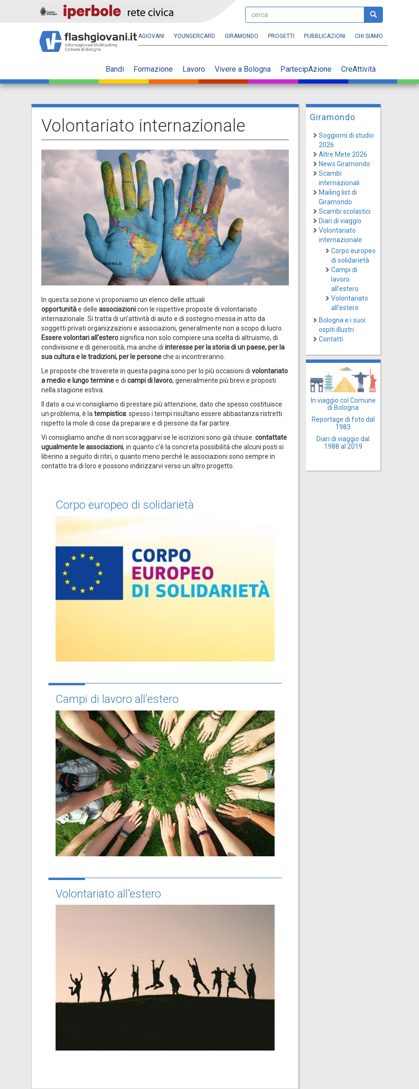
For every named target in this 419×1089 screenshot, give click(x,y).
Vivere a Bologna (243, 69)
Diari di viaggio (340, 221)
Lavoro (193, 69)
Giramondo (241, 36)
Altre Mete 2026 (343, 154)
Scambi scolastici (345, 211)
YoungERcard (194, 36)
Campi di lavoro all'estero (117, 699)
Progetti (281, 36)
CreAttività (358, 69)
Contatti (331, 339)
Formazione (153, 69)
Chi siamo (369, 36)
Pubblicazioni (324, 36)
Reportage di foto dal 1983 (343, 423)
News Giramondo (344, 164)
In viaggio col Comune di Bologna (343, 404)
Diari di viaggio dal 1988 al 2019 (343, 442)
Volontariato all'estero (108, 893)
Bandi (114, 69)
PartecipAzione (306, 69)
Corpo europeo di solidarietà (125, 504)
